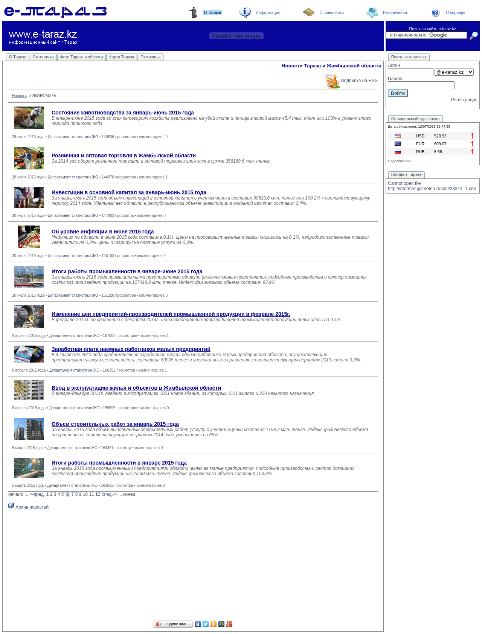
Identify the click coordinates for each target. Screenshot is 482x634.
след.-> (109, 494)
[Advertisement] (193, 566)
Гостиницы (150, 57)
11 (91, 494)
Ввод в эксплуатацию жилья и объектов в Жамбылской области (136, 388)
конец (129, 494)
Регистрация (464, 99)
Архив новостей (28, 507)
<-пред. (37, 494)
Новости (19, 96)
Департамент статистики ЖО (73, 137)
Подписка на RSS (351, 80)
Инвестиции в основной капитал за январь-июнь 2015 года (129, 192)
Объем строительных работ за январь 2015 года (115, 424)
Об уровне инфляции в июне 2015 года (103, 232)
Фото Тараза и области (81, 57)
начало (15, 494)
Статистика (43, 57)
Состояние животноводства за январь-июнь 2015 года (123, 113)
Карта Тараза (121, 57)
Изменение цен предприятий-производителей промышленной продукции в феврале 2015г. (171, 314)
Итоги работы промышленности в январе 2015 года (119, 463)
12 (97, 494)
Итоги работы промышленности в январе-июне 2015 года (127, 271)
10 (85, 494)
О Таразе (17, 57)
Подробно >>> (399, 161)
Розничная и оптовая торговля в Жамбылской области (124, 155)
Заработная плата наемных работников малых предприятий (131, 349)
